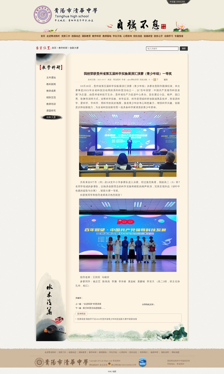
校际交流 (51, 97)
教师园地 (106, 36)
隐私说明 (165, 352)
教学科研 (96, 36)
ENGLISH (181, 2)
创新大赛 (74, 48)
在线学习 (168, 36)
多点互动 (103, 365)
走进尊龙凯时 (53, 36)
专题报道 (178, 36)
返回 (166, 80)
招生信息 (137, 36)
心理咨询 (127, 36)
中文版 (172, 2)
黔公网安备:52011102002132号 (122, 365)
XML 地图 (112, 371)
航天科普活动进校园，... (94, 308)
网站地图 (175, 352)
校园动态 (76, 36)
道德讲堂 (148, 36)
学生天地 (117, 36)
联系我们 (144, 352)
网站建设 (93, 365)
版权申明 (154, 352)
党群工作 (65, 36)
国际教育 (86, 36)
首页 (43, 36)
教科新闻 (51, 84)
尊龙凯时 (116, 361)
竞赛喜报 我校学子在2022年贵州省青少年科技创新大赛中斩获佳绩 (107, 319)
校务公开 (158, 36)
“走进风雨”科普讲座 (92, 304)
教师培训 (51, 104)
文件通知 (51, 77)
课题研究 (51, 110)
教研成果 (51, 91)
